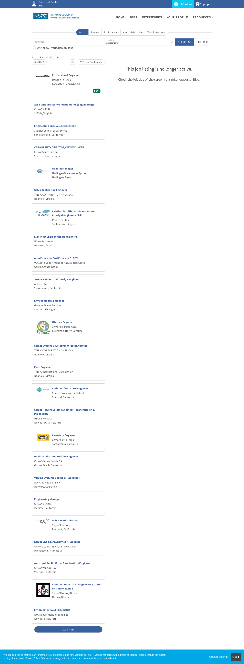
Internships (152, 17)
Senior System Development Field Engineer (60, 345)
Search (82, 32)
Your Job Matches (133, 32)
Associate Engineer (64, 435)
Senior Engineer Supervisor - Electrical (57, 541)
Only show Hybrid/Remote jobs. (55, 47)
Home (120, 17)
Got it (235, 656)
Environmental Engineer (49, 300)
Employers (204, 4)
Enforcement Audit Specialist (52, 610)
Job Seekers (183, 4)
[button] (202, 42)
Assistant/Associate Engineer (70, 388)
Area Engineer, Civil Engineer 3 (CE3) (56, 258)
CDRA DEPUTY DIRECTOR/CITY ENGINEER (59, 147)
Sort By (38, 62)
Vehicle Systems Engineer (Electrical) (57, 477)
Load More (68, 629)
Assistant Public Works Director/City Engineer (62, 563)
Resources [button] (202, 17)
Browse (95, 32)
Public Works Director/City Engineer (56, 456)
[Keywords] (68, 42)
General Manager (62, 168)
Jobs (133, 17)
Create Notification (91, 62)
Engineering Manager (47, 499)
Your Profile (177, 17)
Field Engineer (43, 367)
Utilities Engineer (63, 322)
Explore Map (111, 32)
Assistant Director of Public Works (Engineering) (64, 104)
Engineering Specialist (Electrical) (55, 126)
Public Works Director (65, 520)
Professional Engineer (66, 75)
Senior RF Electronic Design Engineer (56, 279)
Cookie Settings (218, 656)
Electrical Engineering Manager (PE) (56, 236)
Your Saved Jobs (156, 32)
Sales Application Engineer (50, 190)
